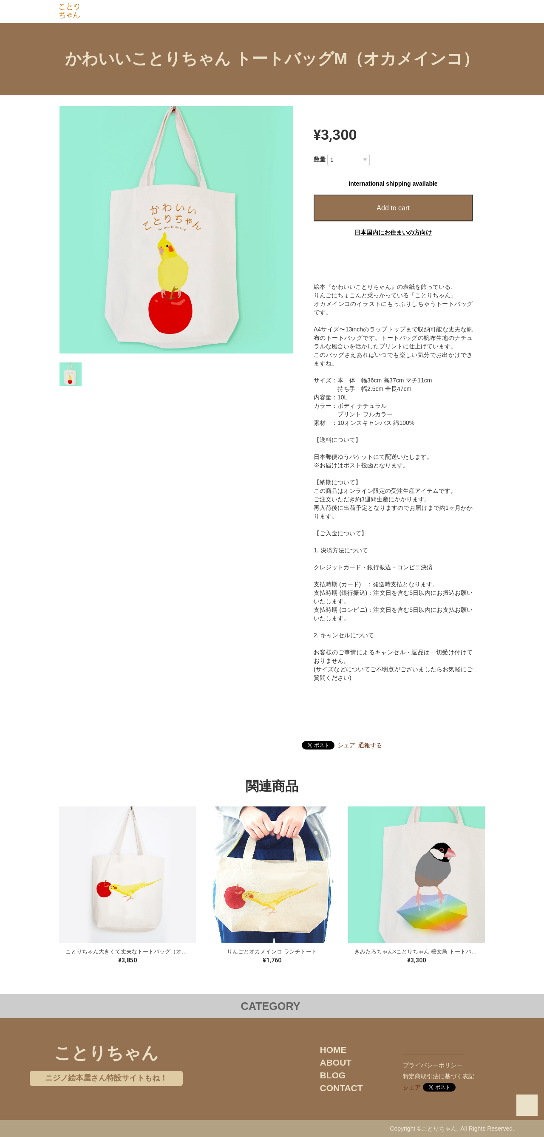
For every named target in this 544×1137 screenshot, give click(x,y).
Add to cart (393, 208)
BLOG (333, 1075)
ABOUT (336, 1062)
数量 (320, 159)
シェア (346, 745)
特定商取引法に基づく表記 (438, 1076)
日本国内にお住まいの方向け (393, 232)
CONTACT (341, 1088)
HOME (333, 1050)
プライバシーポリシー (432, 1065)
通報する (370, 745)
